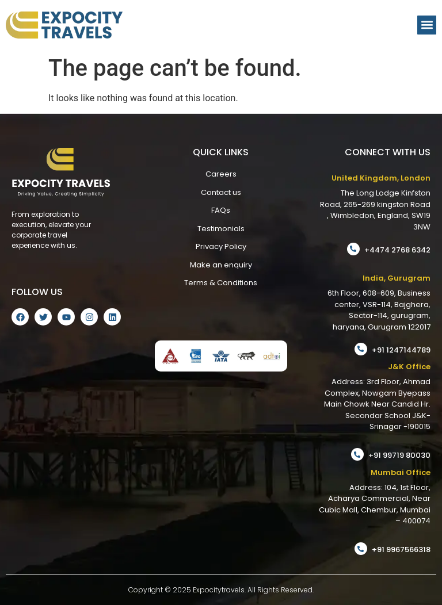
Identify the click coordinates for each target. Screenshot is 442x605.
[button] (426, 25)
